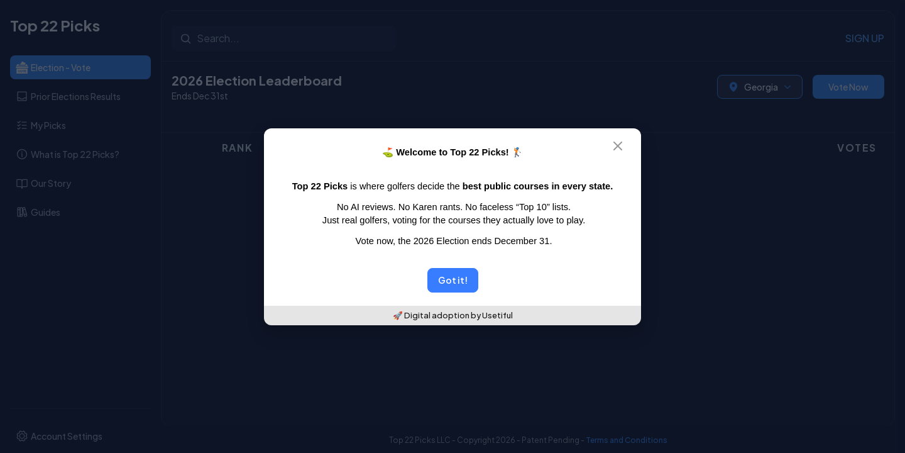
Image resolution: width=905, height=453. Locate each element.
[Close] (625, 146)
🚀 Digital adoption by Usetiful (453, 315)
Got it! (453, 280)
